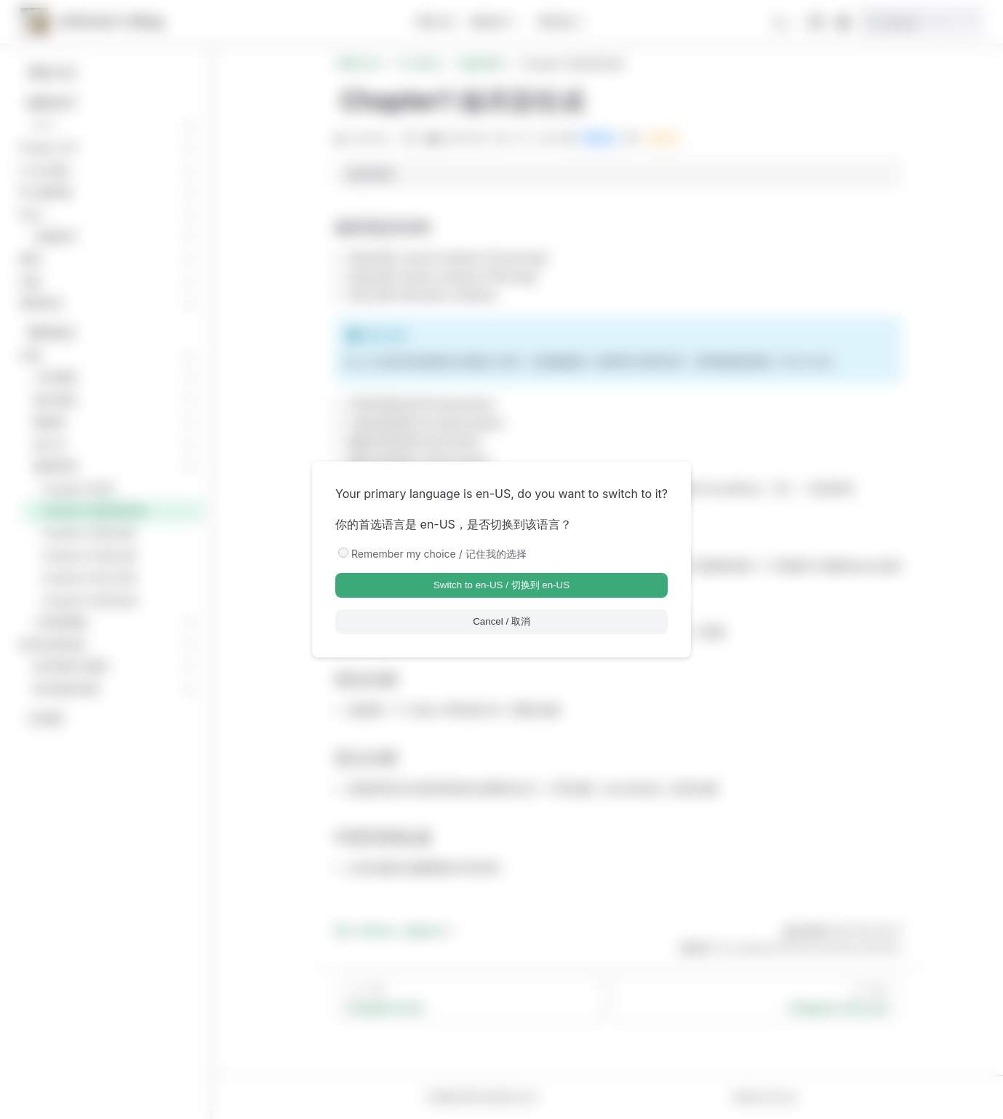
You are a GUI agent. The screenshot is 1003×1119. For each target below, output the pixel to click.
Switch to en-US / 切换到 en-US (501, 585)
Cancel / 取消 (501, 621)
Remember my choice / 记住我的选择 (439, 553)
